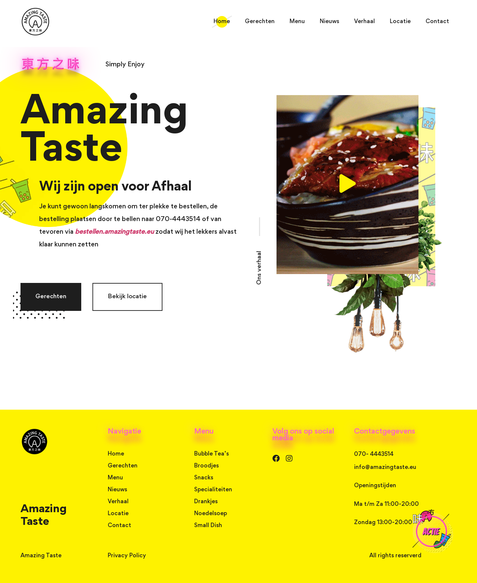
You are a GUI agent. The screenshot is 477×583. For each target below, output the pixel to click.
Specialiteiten (213, 489)
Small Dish (208, 525)
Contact (437, 21)
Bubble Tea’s (211, 454)
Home (222, 21)
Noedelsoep (210, 513)
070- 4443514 (374, 454)
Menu (297, 21)
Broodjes (206, 466)
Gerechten (260, 21)
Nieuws (329, 21)
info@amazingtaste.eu (385, 467)
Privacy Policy (127, 555)
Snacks (203, 477)
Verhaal (364, 21)
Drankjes (206, 501)
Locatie (400, 21)
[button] (50, 297)
